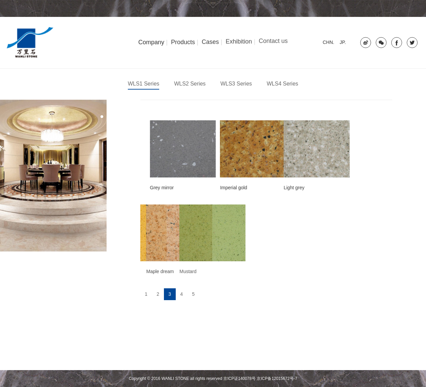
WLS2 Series (189, 84)
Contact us (273, 40)
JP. (343, 42)
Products (183, 42)
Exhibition (239, 41)
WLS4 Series (282, 84)
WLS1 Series (143, 84)
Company (151, 42)
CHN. (328, 42)
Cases (210, 41)
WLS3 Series (236, 84)
